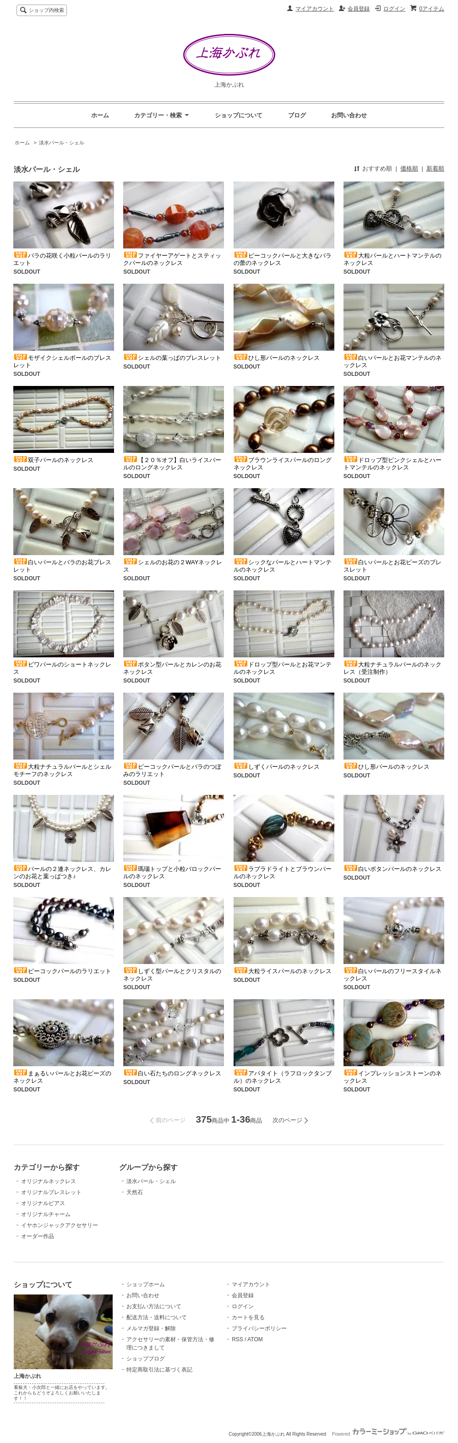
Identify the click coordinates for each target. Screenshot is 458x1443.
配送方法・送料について (156, 1317)
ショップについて (238, 115)
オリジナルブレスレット (51, 1192)
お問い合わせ (349, 115)
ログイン (394, 9)
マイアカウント (314, 9)
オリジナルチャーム (46, 1214)
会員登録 (359, 9)
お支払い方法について (153, 1306)
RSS (237, 1339)
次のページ (287, 1120)
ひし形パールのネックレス (277, 357)
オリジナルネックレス (48, 1181)
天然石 (134, 1192)
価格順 (409, 168)
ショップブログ (145, 1358)
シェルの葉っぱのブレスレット (172, 357)
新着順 (435, 168)
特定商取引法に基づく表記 (159, 1369)
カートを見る (248, 1317)
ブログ (297, 115)
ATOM (255, 1339)
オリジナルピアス (43, 1203)
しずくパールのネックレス (277, 766)
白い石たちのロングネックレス (172, 1073)
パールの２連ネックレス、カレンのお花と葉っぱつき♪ (62, 872)
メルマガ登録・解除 (151, 1328)
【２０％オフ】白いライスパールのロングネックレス (172, 464)
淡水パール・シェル (61, 142)
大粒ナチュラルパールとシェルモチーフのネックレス (62, 770)
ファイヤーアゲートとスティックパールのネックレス (172, 259)
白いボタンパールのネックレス (393, 868)
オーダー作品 (37, 1236)
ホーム (100, 115)
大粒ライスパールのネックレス (283, 971)
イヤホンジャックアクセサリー (59, 1225)
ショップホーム (145, 1284)
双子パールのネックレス (53, 460)
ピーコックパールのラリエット (62, 971)
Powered (388, 1434)
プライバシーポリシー (259, 1328)
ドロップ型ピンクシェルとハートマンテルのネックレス (393, 464)
